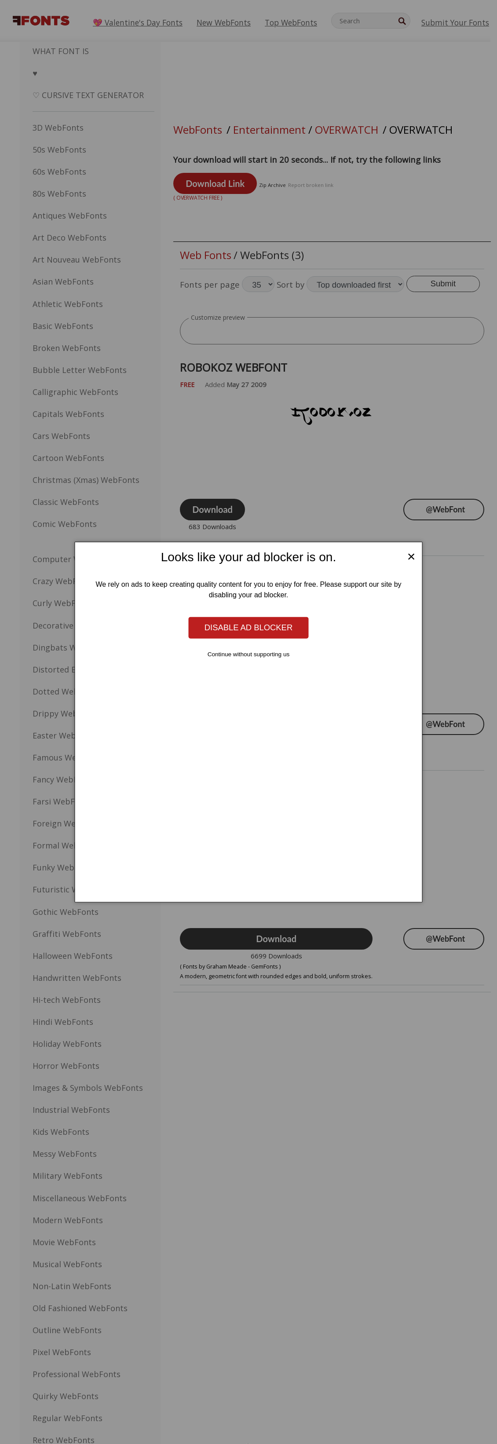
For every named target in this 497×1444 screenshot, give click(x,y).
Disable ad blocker (248, 627)
